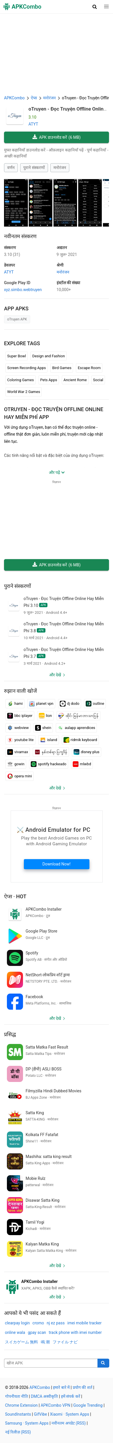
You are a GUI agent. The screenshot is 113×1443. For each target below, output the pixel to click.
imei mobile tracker (84, 1323)
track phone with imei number (75, 1332)
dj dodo (69, 704)
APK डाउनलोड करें (56, 137)
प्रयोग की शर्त (82, 1387)
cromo (38, 1323)
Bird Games (61, 368)
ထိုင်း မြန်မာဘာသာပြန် (78, 716)
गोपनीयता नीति (16, 1396)
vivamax (17, 752)
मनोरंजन (59, 167)
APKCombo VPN (55, 1405)
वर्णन (11, 167)
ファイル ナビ (65, 1342)
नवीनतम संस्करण (20, 236)
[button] (94, 6)
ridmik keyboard (80, 740)
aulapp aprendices (76, 728)
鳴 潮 (45, 1342)
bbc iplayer (19, 716)
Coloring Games (20, 380)
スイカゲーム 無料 (21, 1342)
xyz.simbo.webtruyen (23, 289)
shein (43, 728)
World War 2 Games (23, 392)
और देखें (55, 675)
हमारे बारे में (61, 1387)
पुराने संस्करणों (34, 167)
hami (15, 704)
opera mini (19, 776)
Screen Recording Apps (26, 368)
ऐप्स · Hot (15, 896)
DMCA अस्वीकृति (44, 1396)
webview (18, 728)
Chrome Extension (21, 1405)
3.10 (12, 254)
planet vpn (41, 704)
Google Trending (88, 1405)
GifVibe (40, 1414)
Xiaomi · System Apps (69, 1414)
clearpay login (17, 1323)
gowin (15, 764)
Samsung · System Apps (27, 1423)
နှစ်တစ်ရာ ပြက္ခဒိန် (51, 752)
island (48, 740)
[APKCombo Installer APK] (56, 1285)
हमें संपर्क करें (70, 1396)
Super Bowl (16, 356)
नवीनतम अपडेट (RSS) (68, 1423)
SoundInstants (18, 1414)
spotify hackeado (48, 764)
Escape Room (89, 368)
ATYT (33, 124)
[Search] (103, 1363)
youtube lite (20, 740)
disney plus (86, 752)
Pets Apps (48, 380)
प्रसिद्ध (10, 1034)
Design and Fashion (48, 356)
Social (98, 380)
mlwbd (82, 764)
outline (95, 704)
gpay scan (37, 1332)
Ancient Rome (75, 380)
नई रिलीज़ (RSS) (18, 1432)
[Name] (51, 1363)
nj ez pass (56, 1323)
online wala (15, 1332)
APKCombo (14, 98)
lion (45, 716)
